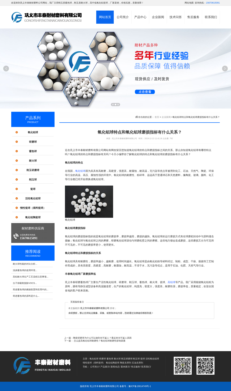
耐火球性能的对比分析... (25, 264)
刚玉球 (33, 179)
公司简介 (123, 17)
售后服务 (193, 17)
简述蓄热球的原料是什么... (26, 296)
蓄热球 (33, 151)
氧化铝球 (33, 132)
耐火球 (33, 160)
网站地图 (189, 2)
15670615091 (213, 2)
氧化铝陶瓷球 (33, 217)
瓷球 (32, 189)
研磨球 (33, 141)
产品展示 (104, 366)
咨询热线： (200, 2)
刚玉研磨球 (32, 170)
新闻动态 (115, 366)
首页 (157, 117)
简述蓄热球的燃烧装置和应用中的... (30, 289)
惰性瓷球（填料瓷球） (33, 208)
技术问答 (176, 17)
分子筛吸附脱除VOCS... (25, 283)
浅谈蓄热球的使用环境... (25, 270)
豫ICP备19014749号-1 (139, 386)
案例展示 (125, 366)
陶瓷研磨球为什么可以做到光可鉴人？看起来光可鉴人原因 (102, 338)
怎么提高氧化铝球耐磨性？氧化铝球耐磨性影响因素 (99, 340)
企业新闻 (158, 17)
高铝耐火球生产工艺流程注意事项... (30, 276)
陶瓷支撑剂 (125, 362)
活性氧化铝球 (33, 198)
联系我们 (211, 17)
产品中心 (140, 17)
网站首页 (105, 17)
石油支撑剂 (137, 362)
